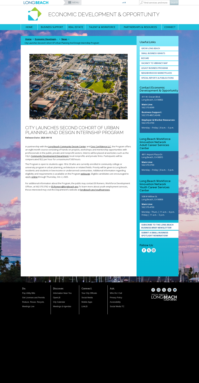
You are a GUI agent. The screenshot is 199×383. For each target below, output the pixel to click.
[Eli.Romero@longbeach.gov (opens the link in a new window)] (64, 186)
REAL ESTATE (75, 27)
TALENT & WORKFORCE (102, 27)
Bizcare (145, 58)
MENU (75, 2)
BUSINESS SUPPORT (52, 27)
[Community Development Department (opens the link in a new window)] (50, 156)
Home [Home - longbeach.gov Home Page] (28, 39)
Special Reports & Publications (157, 78)
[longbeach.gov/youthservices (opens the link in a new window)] (95, 189)
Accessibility (115, 302)
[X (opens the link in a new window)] (164, 290)
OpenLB (56, 297)
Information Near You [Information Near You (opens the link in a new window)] (62, 293)
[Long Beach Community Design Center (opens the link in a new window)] (67, 146)
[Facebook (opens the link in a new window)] (153, 290)
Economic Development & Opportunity (47, 39)
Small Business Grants (153, 53)
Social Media (87, 297)
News (64, 39)
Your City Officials (89, 293)
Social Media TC (117, 306)
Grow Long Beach (150, 48)
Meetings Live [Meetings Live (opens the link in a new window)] (28, 306)
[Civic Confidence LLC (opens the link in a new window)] (101, 146)
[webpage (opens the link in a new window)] (85, 173)
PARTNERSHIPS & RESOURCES (140, 27)
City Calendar (59, 302)
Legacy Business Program (154, 68)
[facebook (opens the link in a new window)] (144, 250)
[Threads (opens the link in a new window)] (169, 290)
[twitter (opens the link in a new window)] (149, 250)
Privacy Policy (116, 297)
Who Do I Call (116, 293)
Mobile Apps (87, 302)
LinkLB (85, 306)
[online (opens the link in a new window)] (34, 176)
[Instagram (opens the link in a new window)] (154, 250)
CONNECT (170, 27)
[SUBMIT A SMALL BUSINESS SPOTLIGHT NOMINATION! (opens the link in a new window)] (159, 234)
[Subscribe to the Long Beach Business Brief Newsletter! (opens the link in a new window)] (159, 226)
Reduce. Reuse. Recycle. (33, 302)
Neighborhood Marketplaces (156, 73)
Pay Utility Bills (28, 293)
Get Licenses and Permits (33, 297)
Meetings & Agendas (62, 306)
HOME (29, 27)
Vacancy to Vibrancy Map (154, 63)
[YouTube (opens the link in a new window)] (175, 290)
